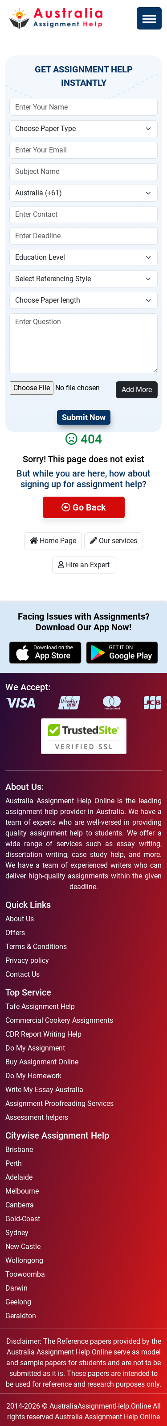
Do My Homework (33, 1076)
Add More (137, 389)
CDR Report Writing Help (43, 1034)
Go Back (83, 507)
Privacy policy (27, 960)
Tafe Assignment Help (40, 1006)
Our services (113, 540)
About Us (19, 919)
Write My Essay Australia (44, 1089)
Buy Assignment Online (41, 1062)
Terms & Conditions (36, 946)
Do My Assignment (35, 1048)
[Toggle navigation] (149, 18)
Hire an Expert (84, 565)
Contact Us (22, 974)
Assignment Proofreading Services (59, 1103)
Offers (15, 932)
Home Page (53, 540)
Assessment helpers (36, 1117)
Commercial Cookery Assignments (59, 1020)
